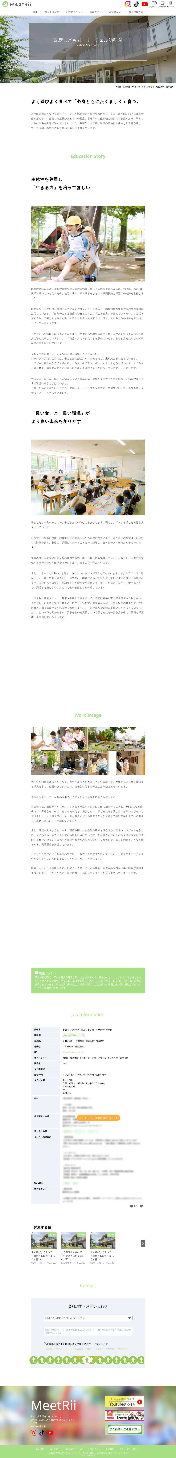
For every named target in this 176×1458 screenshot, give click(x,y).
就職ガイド (96, 12)
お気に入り (154, 4)
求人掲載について (74, 1449)
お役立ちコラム (74, 12)
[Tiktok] (136, 4)
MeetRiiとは (115, 12)
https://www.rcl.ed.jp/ (73, 1052)
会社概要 (40, 1449)
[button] (33, 1243)
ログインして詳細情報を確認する (95, 1117)
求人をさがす (52, 12)
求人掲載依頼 (136, 12)
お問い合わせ (94, 1449)
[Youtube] (145, 4)
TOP (35, 12)
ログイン (170, 4)
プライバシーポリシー (129, 1449)
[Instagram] (128, 4)
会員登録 (162, 4)
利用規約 (110, 1449)
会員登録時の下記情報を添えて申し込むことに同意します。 (78, 1344)
